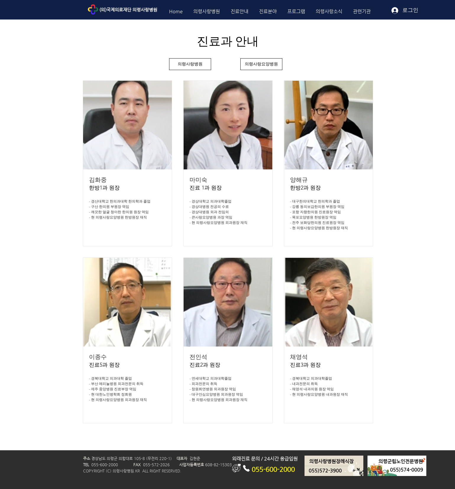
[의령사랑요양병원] (261, 64)
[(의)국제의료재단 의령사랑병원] (141, 9)
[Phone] (246, 468)
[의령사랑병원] (190, 64)
